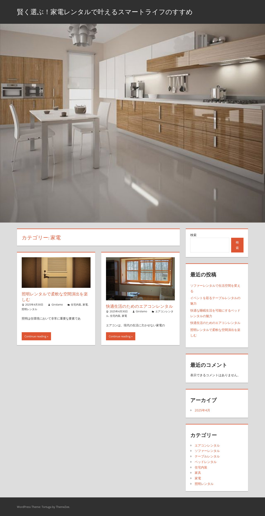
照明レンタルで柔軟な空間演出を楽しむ (55, 297)
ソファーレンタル (207, 451)
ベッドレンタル (206, 462)
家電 (85, 304)
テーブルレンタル (207, 456)
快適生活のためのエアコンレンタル (139, 306)
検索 (193, 235)
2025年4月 (202, 410)
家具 (198, 473)
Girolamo (57, 304)
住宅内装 (76, 304)
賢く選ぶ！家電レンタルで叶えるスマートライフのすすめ (105, 12)
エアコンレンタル (207, 445)
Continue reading (35, 336)
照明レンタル (29, 309)
